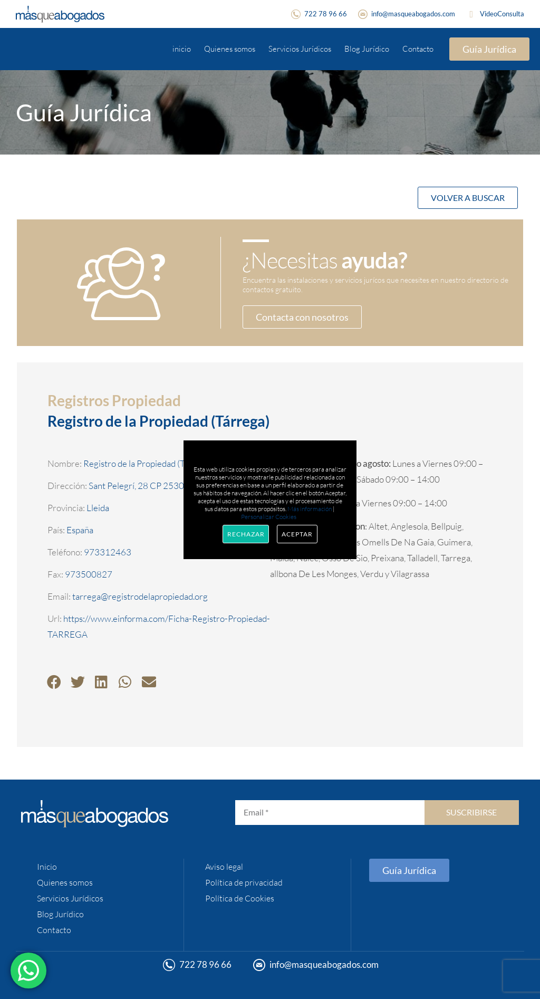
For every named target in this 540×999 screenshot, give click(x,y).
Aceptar (297, 534)
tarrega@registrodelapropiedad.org (140, 596)
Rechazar (245, 534)
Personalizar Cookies (268, 517)
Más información (309, 509)
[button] (54, 682)
